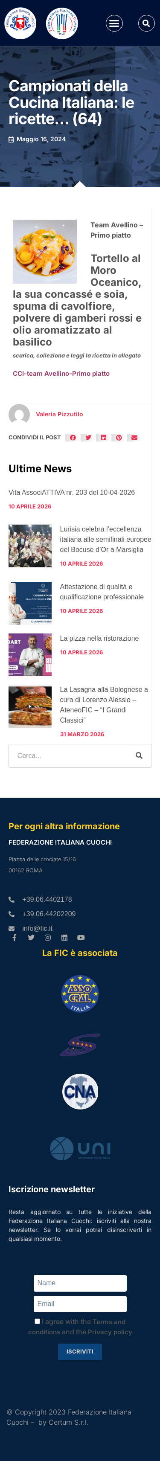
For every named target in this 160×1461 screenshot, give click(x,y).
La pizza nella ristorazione (99, 638)
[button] (114, 23)
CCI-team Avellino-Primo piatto (61, 373)
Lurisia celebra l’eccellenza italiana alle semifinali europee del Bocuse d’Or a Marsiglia (105, 539)
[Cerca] (139, 755)
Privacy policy (110, 1332)
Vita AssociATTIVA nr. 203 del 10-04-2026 (72, 492)
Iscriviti (80, 1351)
